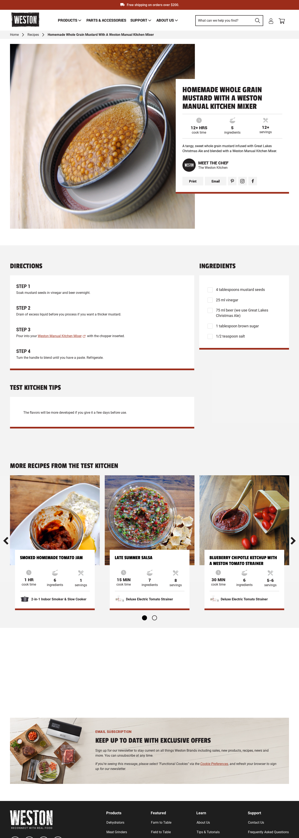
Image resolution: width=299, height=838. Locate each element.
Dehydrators (115, 822)
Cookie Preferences (214, 764)
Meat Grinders (116, 832)
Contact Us (256, 822)
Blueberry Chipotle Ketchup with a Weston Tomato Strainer (243, 560)
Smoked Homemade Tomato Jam (51, 557)
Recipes (33, 35)
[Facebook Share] (252, 181)
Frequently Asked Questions (268, 832)
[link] (70, 20)
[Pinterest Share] (232, 181)
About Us (203, 822)
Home (14, 35)
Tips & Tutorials (208, 832)
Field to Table (161, 832)
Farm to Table (161, 822)
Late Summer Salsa (133, 557)
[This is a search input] (224, 21)
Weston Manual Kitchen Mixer (60, 336)
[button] (6, 540)
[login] (271, 21)
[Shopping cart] (283, 20)
